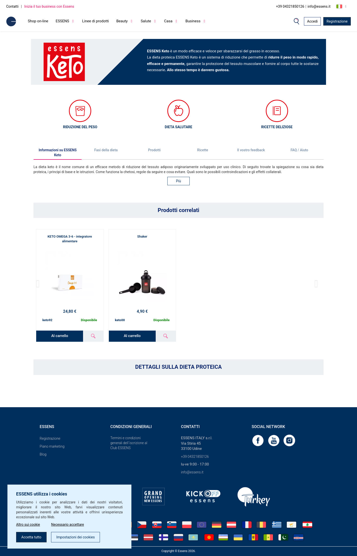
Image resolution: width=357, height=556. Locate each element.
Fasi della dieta (106, 150)
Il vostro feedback (251, 150)
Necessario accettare (67, 524)
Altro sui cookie (28, 524)
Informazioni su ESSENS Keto (58, 152)
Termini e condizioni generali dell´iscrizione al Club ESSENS (128, 443)
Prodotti (154, 150)
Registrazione (337, 21)
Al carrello (59, 336)
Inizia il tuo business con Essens (49, 6)
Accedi (312, 21)
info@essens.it (319, 6)
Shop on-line (38, 21)
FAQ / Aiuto (299, 150)
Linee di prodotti (95, 21)
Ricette (202, 150)
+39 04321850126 (290, 6)
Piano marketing (52, 446)
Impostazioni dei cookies (75, 537)
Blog (43, 454)
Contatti (12, 6)
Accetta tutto (31, 537)
